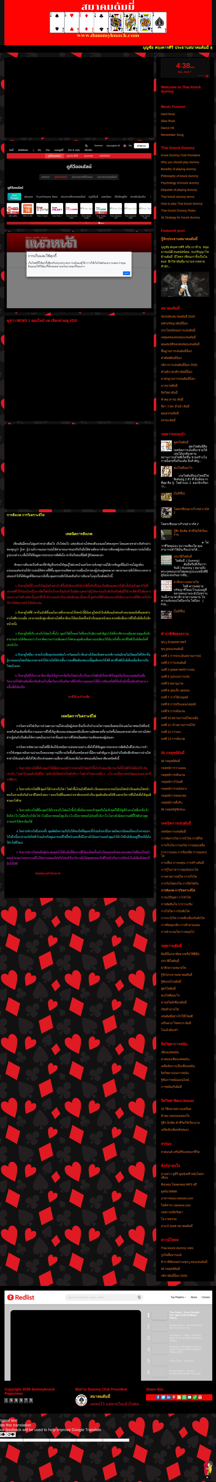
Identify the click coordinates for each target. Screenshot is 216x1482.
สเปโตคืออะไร (183, 467)
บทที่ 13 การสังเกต (173, 738)
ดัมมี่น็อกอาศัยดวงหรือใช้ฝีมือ (180, 954)
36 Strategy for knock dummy (180, 217)
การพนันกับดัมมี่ (171, 1086)
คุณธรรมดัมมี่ (170, 413)
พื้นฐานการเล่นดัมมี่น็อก (176, 351)
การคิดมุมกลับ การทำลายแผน (180, 925)
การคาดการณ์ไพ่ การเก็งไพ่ (179, 876)
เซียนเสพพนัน (170, 1052)
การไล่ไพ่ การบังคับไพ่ (175, 911)
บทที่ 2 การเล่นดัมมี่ (173, 662)
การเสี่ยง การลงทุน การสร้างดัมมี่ (182, 862)
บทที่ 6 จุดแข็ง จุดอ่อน (175, 690)
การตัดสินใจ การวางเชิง (177, 904)
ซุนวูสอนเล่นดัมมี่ (172, 649)
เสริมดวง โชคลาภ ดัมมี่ (176, 1023)
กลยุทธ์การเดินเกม (173, 774)
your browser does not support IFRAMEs (79, 95)
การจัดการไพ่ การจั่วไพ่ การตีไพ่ (181, 838)
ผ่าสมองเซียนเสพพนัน (175, 1059)
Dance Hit (167, 128)
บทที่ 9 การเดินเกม (173, 711)
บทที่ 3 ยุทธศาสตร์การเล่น (178, 669)
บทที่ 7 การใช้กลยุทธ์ (174, 697)
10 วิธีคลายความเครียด (176, 1109)
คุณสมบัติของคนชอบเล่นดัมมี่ (180, 344)
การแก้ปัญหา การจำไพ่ (176, 897)
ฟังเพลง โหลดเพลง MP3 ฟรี (179, 1184)
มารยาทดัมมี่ (169, 385)
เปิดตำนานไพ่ (170, 1009)
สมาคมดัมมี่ (100, 1397)
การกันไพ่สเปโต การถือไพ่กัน (180, 883)
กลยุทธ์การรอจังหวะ (174, 788)
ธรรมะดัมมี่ (168, 420)
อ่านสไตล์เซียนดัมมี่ (173, 1002)
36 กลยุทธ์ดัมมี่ (170, 761)
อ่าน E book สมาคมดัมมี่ (177, 1226)
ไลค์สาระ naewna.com (176, 1205)
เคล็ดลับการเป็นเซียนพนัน (178, 1066)
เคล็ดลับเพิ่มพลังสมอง (175, 1129)
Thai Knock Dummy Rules (178, 210)
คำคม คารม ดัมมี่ (172, 399)
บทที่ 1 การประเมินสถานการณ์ (181, 655)
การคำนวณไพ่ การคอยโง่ (177, 932)
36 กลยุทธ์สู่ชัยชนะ (173, 809)
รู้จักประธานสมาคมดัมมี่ (179, 239)
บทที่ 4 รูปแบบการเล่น (175, 676)
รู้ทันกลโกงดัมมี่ (171, 981)
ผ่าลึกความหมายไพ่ (186, 582)
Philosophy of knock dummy (179, 176)
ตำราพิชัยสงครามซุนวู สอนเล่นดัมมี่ (184, 1262)
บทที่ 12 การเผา (171, 731)
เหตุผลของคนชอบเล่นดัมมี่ (178, 337)
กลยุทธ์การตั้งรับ (171, 802)
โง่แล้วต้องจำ (169, 1030)
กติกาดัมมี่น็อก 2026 (174, 1275)
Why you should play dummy (180, 162)
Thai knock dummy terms (177, 196)
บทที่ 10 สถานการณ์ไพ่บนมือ (179, 718)
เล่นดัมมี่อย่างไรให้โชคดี (177, 1016)
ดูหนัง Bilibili (169, 1191)
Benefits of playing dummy (178, 169)
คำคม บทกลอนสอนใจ (175, 1115)
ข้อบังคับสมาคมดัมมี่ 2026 (178, 316)
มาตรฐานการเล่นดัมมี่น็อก (178, 378)
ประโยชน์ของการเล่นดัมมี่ (178, 330)
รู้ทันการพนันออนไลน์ (175, 1080)
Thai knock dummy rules (177, 1248)
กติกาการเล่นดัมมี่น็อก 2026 (179, 365)
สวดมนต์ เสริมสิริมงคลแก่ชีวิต (180, 1152)
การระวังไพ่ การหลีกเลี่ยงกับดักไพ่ (183, 918)
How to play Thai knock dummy (182, 203)
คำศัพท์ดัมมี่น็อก (171, 358)
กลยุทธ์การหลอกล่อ (173, 795)
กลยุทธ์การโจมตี (172, 781)
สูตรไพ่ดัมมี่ (181, 442)
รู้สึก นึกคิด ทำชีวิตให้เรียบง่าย (180, 1122)
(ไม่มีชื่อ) (179, 493)
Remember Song (172, 134)
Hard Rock (168, 114)
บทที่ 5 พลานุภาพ (172, 683)
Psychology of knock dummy (180, 183)
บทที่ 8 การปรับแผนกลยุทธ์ (178, 704)
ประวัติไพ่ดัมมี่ (183, 556)
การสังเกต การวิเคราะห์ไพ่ (178, 890)
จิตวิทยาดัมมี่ (169, 392)
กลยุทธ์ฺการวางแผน (173, 768)
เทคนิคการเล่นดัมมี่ (173, 831)
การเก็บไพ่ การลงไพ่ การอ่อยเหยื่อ (183, 845)
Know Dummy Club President (180, 155)
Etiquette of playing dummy (179, 189)
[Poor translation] (11, 1434)
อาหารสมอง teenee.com (177, 1198)
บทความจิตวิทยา (172, 1212)
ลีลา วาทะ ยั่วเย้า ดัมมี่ (175, 406)
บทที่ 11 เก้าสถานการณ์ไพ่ (178, 725)
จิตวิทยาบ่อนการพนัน (175, 1073)
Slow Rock (168, 121)
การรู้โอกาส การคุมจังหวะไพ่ (179, 869)
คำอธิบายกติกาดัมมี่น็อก (176, 371)
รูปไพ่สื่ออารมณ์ (171, 1255)
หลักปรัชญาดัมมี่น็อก (174, 323)
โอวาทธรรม (169, 1219)
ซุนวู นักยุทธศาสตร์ (173, 642)
